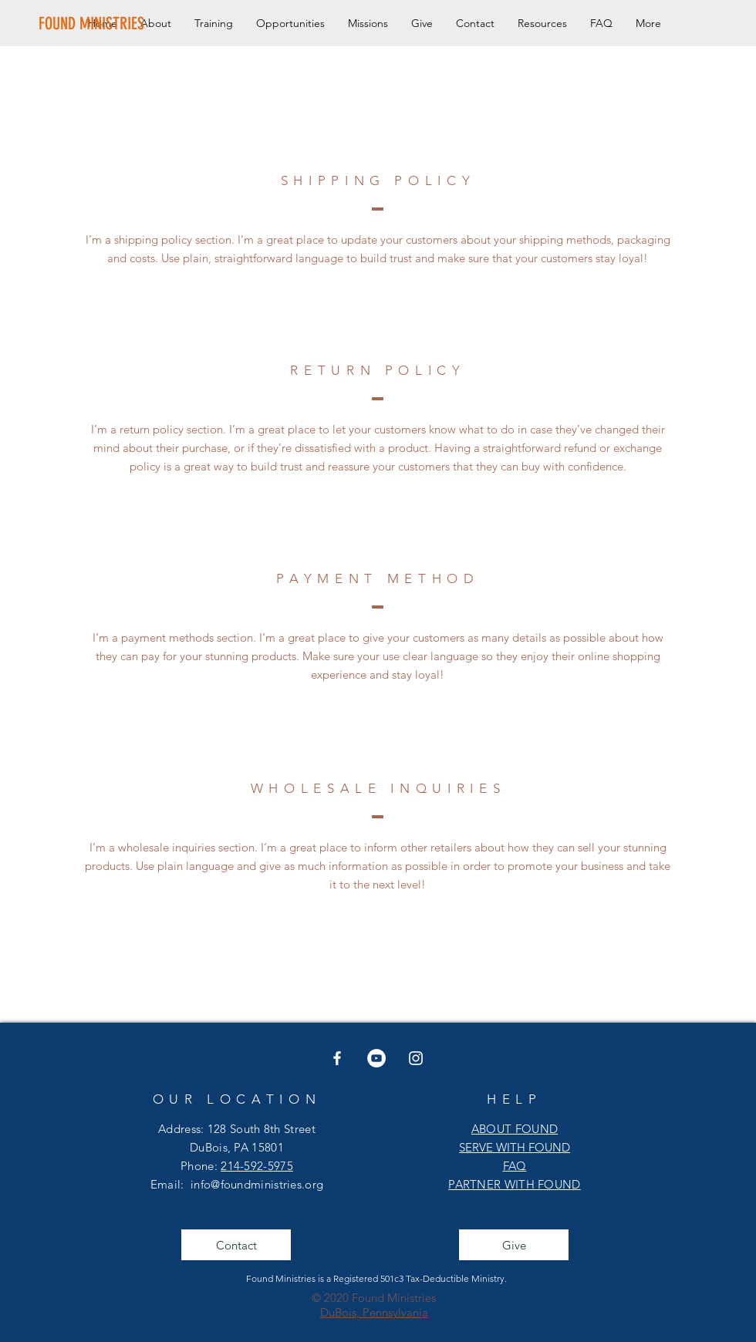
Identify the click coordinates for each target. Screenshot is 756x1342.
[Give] (514, 1244)
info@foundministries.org (257, 1184)
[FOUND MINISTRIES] (93, 24)
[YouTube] (376, 1058)
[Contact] (236, 1244)
